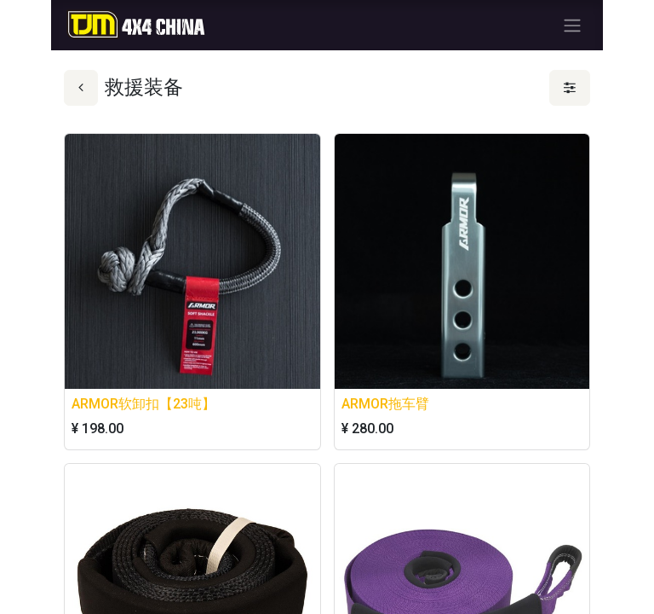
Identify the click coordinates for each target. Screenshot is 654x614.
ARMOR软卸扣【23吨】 (143, 404)
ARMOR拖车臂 (385, 404)
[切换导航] (572, 25)
